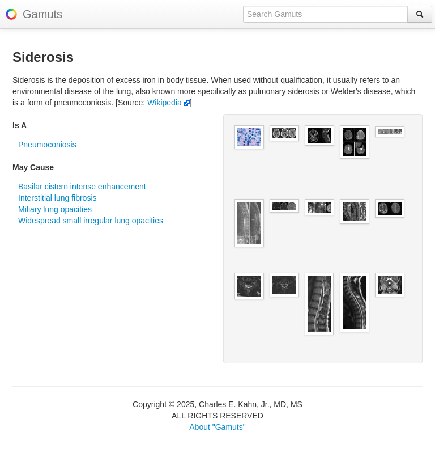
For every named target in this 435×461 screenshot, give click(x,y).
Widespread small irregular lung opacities (90, 220)
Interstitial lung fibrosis (57, 197)
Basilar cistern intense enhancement (82, 186)
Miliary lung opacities (55, 209)
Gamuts (42, 14)
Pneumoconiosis (47, 144)
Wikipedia (168, 102)
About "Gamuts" (217, 427)
